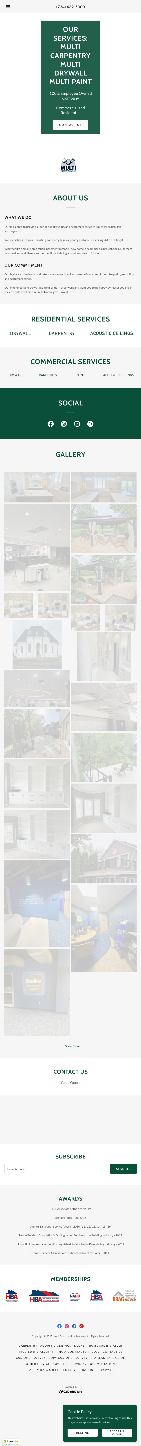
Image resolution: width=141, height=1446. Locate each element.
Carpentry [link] (28, 1386)
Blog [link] (96, 1392)
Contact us (70, 124)
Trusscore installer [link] (104, 1386)
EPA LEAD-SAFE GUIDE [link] (108, 1398)
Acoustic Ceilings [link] (55, 1386)
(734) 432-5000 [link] (70, 6)
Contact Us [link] (112, 1392)
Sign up (123, 1210)
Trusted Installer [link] (34, 1392)
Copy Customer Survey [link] (68, 1398)
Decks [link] (79, 1386)
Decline (82, 1432)
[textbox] (55, 1210)
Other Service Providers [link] (47, 1405)
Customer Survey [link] (31, 1398)
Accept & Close (117, 1432)
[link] (50, 424)
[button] (8, 6)
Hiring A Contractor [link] (70, 1392)
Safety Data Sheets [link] (44, 1411)
